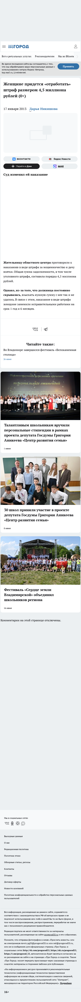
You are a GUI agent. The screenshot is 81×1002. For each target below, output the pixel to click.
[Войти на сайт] (75, 46)
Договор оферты (12, 882)
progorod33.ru (51, 934)
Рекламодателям (44, 56)
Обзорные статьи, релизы (17, 862)
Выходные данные (13, 836)
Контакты (9, 869)
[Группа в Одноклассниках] (12, 823)
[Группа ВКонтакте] (21, 159)
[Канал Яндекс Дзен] (21, 166)
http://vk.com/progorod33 (36, 950)
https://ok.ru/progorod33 (63, 950)
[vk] (35, 329)
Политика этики (12, 855)
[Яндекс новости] (59, 159)
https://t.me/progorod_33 (17, 953)
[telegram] (47, 329)
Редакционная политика (16, 849)
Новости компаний (13, 888)
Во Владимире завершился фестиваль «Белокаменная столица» (40, 355)
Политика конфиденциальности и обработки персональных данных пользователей (38, 897)
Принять (68, 66)
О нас (7, 842)
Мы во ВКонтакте (68, 56)
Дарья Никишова (43, 109)
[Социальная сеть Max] (59, 166)
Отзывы (8, 875)
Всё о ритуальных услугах (16, 56)
